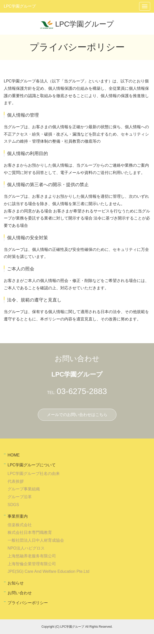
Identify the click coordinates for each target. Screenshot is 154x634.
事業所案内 (18, 516)
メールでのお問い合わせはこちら (77, 414)
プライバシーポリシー (28, 603)
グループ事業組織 (24, 489)
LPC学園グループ (20, 6)
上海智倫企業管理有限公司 (32, 564)
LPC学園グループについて (32, 465)
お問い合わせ (20, 593)
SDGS (13, 504)
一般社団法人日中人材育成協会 (36, 540)
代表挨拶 (16, 481)
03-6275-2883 (82, 391)
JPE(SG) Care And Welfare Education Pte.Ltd (48, 571)
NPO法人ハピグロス (26, 548)
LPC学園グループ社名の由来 (34, 473)
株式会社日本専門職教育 (30, 532)
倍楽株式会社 (20, 525)
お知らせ (16, 583)
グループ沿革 (20, 497)
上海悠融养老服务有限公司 (32, 556)
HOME (14, 455)
